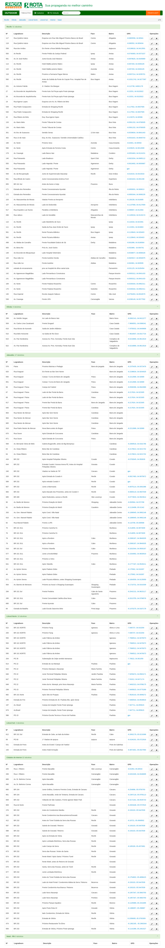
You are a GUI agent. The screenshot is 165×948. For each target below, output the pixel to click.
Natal (60, 20)
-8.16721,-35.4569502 (136, 820)
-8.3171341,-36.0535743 (137, 800)
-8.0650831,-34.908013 (135, 189)
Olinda (14, 20)
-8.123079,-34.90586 (134, 117)
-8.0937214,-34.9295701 (136, 74)
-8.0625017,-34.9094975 (136, 258)
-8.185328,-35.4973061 (136, 846)
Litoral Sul (44, 20)
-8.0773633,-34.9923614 (137, 497)
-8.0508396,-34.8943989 (137, 387)
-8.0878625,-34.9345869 (136, 59)
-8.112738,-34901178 (135, 86)
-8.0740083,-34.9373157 (136, 54)
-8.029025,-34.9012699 (135, 148)
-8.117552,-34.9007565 (135, 107)
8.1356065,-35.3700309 (137, 918)
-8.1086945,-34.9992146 (137, 512)
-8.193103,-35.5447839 (136, 810)
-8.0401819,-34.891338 (135, 179)
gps (128, 169)
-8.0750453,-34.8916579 (136, 294)
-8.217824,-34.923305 (136, 392)
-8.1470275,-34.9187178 (137, 609)
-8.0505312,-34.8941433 (136, 273)
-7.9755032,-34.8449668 (137, 329)
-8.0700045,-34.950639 (136, 459)
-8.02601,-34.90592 (134, 143)
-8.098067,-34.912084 (135, 210)
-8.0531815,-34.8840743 (136, 138)
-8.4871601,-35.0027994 (137, 750)
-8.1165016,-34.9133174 (136, 215)
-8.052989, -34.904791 (135, 248)
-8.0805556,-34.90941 (135, 38)
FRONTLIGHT (153, 13)
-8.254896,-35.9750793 (136, 789)
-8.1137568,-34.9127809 (136, 205)
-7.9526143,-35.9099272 (137, 695)
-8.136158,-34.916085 (135, 200)
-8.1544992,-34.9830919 (137, 554)
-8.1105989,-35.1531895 (137, 903)
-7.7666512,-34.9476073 (137, 638)
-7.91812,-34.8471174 (136, 679)
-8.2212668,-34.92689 (136, 377)
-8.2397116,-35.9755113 (137, 795)
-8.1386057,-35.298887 (136, 908)
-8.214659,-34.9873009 (136, 528)
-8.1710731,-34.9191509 (137, 585)
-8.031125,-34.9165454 (135, 268)
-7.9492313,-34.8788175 (137, 684)
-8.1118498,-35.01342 (136, 507)
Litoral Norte (33, 20)
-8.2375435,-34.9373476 (137, 366)
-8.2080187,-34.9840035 (137, 538)
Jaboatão (22, 20)
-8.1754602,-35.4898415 (137, 877)
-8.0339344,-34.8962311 (136, 284)
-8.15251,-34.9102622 (135, 91)
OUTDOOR (11, 13)
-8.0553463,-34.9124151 (136, 153)
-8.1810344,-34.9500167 (137, 549)
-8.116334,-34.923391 (135, 222)
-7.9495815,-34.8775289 (137, 690)
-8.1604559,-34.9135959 (137, 579)
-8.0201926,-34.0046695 (137, 774)
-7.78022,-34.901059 (135, 659)
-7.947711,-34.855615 (136, 705)
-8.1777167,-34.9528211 (137, 564)
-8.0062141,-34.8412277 (137, 318)
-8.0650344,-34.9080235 (136, 194)
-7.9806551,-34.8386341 (137, 323)
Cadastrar (39, 13)
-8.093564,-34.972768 (136, 502)
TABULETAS (26, 13)
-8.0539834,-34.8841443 (136, 133)
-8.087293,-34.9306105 (135, 64)
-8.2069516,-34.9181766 (137, 444)
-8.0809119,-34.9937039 (137, 492)
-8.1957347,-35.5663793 (137, 893)
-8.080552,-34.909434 (135, 43)
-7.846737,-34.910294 (136, 628)
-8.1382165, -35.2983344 (137, 924)
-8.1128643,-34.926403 (135, 232)
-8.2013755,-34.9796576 (137, 598)
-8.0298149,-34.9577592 (136, 299)
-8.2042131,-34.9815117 (137, 591)
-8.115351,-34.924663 (135, 227)
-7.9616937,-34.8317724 (137, 334)
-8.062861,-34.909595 (135, 263)
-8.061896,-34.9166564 (135, 242)
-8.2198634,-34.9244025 (137, 372)
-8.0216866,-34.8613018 (137, 339)
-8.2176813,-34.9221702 (137, 449)
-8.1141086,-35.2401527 (137, 929)
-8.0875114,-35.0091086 (137, 487)
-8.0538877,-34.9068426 (136, 253)
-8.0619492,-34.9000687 (136, 163)
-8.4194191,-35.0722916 (137, 739)
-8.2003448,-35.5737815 (137, 805)
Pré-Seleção (53, 13)
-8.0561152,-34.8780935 (136, 122)
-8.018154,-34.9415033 (135, 174)
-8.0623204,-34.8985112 (136, 158)
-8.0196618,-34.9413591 (136, 48)
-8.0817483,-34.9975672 (137, 476)
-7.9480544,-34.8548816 (137, 700)
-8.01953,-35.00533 (135, 769)
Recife (6, 20)
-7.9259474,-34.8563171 (137, 674)
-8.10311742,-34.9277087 (136, 79)
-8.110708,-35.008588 (136, 523)
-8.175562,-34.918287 (136, 569)
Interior (53, 20)
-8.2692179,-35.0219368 (137, 734)
